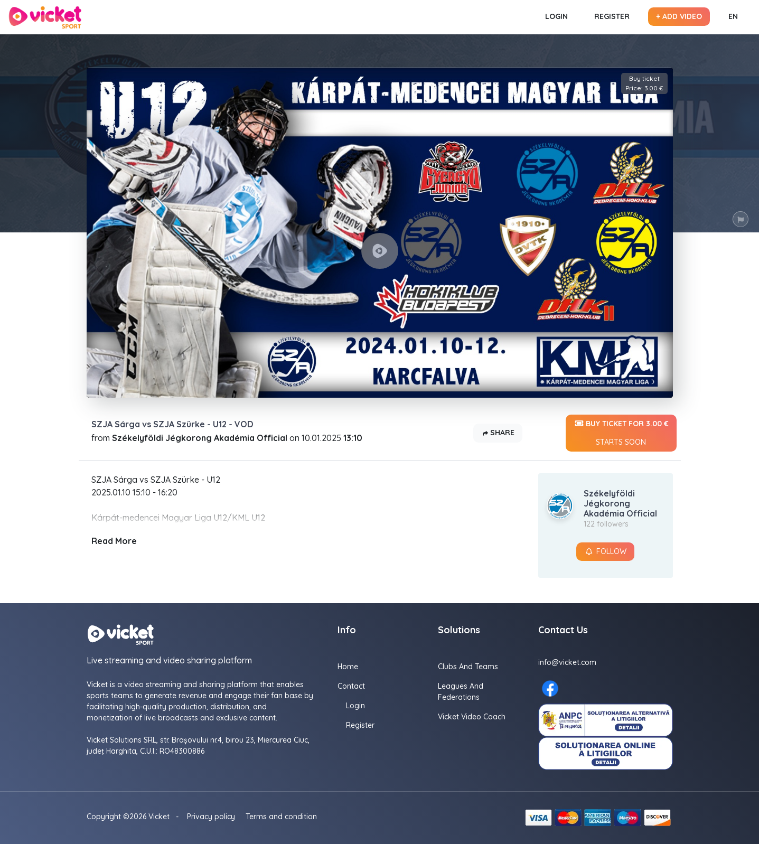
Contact (351, 686)
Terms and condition (281, 816)
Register (612, 16)
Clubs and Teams (468, 666)
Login (556, 16)
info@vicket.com (567, 662)
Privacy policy (211, 816)
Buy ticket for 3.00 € (621, 433)
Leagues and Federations (460, 691)
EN (733, 16)
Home (348, 666)
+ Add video (679, 16)
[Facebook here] (550, 688)
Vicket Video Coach (471, 716)
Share (497, 433)
